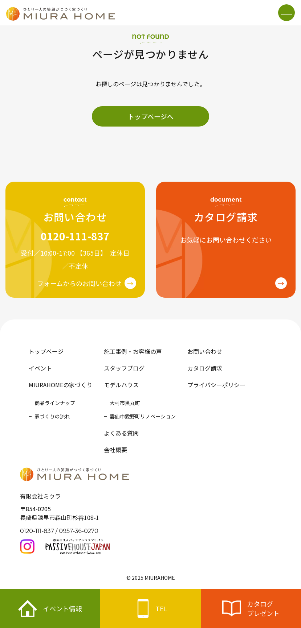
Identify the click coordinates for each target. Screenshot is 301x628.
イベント (40, 368)
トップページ (46, 351)
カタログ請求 (204, 368)
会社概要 (115, 449)
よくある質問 (121, 433)
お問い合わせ (204, 351)
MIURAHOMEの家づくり (60, 384)
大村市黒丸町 (125, 402)
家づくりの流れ (52, 416)
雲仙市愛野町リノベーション (143, 416)
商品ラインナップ (54, 402)
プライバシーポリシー (216, 384)
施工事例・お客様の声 (133, 351)
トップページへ (151, 116)
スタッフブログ (124, 368)
